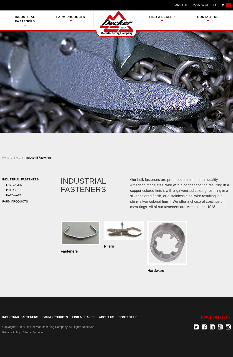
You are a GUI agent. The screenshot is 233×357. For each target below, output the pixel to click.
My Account (200, 5)
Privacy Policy (11, 332)
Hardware (14, 195)
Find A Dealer (162, 18)
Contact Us (207, 18)
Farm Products (70, 18)
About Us (181, 5)
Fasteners (14, 184)
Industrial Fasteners (25, 20)
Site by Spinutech (34, 332)
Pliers (11, 189)
